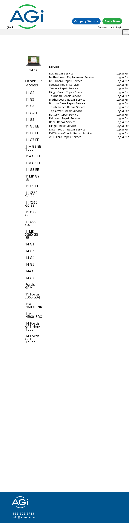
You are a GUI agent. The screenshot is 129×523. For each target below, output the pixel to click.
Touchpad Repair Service (65, 96)
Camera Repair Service (63, 88)
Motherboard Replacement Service (71, 77)
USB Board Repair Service (65, 81)
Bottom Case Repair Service (67, 103)
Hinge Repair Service (62, 125)
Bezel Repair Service (62, 122)
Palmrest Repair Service (64, 118)
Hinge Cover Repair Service (66, 92)
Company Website (86, 21)
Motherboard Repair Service (67, 99)
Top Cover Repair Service (65, 111)
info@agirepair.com (25, 517)
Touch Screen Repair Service (67, 107)
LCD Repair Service (61, 73)
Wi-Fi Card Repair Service (65, 137)
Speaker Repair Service (64, 84)
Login (119, 27)
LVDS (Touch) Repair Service (67, 129)
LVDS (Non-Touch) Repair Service (70, 133)
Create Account (106, 27)
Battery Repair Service (63, 114)
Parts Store (112, 21)
